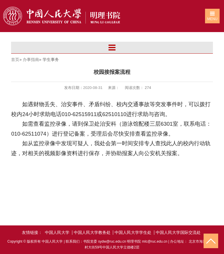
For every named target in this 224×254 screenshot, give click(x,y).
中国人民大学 (57, 232)
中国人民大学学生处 (133, 232)
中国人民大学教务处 (92, 232)
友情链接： (32, 232)
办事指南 (31, 59)
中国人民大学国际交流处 (178, 232)
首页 (15, 59)
